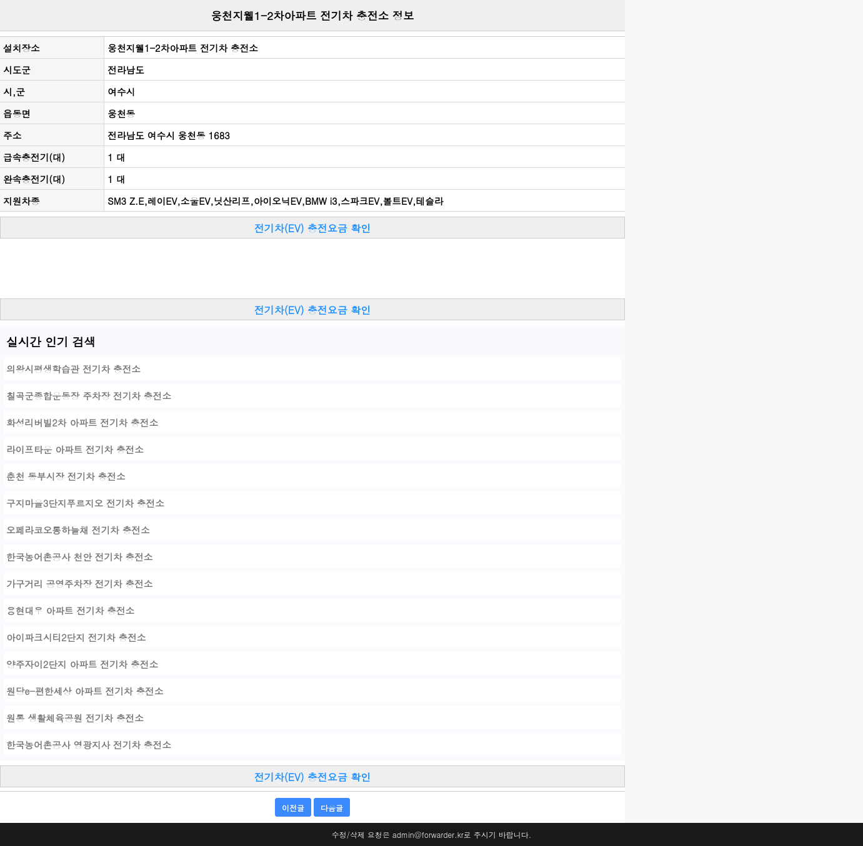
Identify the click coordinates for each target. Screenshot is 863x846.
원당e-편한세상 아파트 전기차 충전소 (84, 690)
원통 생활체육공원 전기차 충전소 (75, 717)
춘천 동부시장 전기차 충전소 (66, 476)
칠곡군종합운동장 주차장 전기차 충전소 (88, 395)
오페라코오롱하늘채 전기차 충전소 (78, 529)
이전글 (293, 807)
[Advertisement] (312, 270)
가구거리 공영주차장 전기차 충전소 (79, 583)
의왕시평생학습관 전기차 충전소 (73, 368)
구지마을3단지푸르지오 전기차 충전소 (85, 502)
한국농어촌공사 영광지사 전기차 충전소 (88, 744)
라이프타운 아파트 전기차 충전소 (75, 449)
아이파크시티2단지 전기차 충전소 (76, 637)
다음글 (332, 807)
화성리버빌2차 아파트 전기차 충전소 (82, 422)
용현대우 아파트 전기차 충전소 (70, 610)
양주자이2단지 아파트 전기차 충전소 (82, 664)
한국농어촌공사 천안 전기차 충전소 (79, 556)
